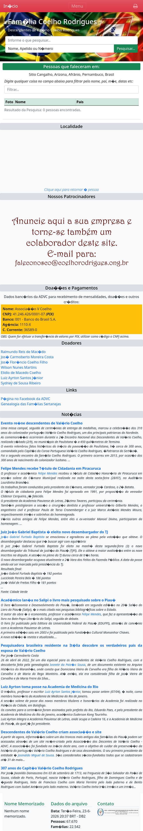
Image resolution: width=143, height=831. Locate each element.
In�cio (10, 6)
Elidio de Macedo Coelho (21, 372)
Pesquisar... (126, 48)
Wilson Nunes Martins (19, 367)
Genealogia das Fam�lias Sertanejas (31, 404)
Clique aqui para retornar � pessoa (71, 189)
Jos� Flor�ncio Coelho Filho (24, 362)
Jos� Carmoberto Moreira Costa (27, 357)
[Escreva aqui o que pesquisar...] (71, 40)
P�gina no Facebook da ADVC (25, 398)
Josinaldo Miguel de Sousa (36, 755)
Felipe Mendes (47, 473)
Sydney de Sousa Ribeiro (21, 383)
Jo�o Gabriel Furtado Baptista (22, 537)
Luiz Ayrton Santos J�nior (22, 377)
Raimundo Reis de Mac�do (23, 351)
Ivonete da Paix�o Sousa (67, 665)
